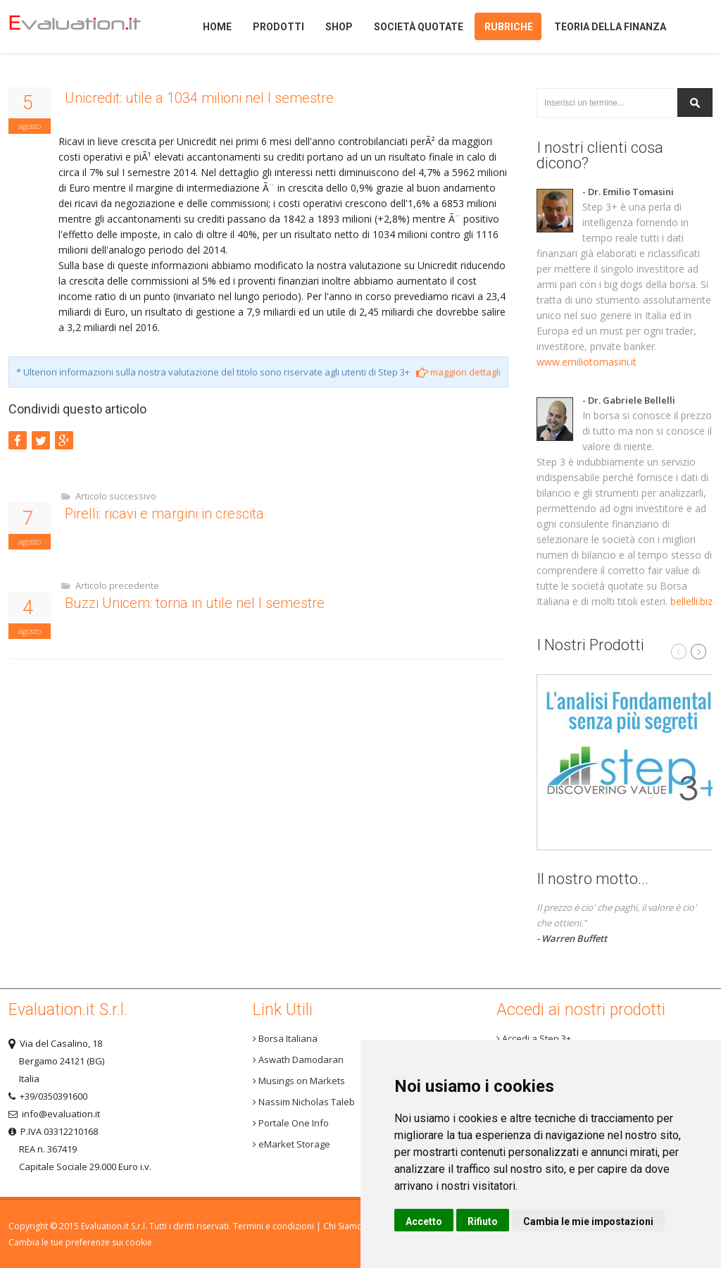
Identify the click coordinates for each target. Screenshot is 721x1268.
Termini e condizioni (273, 1226)
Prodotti (278, 26)
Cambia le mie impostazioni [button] (588, 1221)
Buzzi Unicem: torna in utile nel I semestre (195, 603)
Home (85, 26)
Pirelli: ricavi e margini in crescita (164, 513)
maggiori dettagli (458, 372)
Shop (339, 26)
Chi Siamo (343, 1226)
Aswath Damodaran (298, 1059)
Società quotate (418, 26)
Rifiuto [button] (483, 1221)
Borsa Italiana (285, 1038)
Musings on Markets (299, 1080)
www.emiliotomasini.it (587, 361)
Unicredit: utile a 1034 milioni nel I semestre (199, 98)
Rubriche (508, 26)
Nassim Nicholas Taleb (304, 1101)
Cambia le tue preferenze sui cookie (80, 1242)
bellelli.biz (691, 601)
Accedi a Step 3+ (533, 1038)
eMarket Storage (291, 1144)
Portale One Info (291, 1123)
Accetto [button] (424, 1221)
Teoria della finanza (610, 26)
